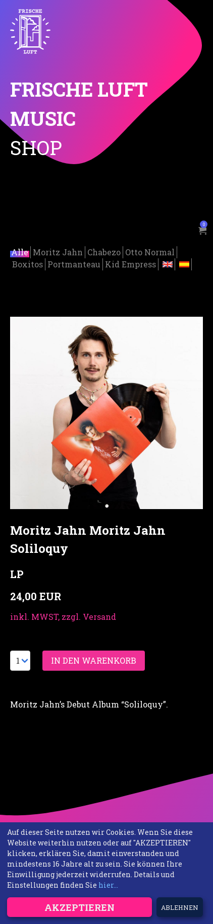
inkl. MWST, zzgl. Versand (63, 615)
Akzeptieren (79, 907)
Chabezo (104, 251)
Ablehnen (179, 907)
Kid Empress (130, 263)
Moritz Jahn (58, 251)
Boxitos (27, 263)
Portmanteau (73, 263)
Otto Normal (150, 251)
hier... (108, 885)
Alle (19, 251)
